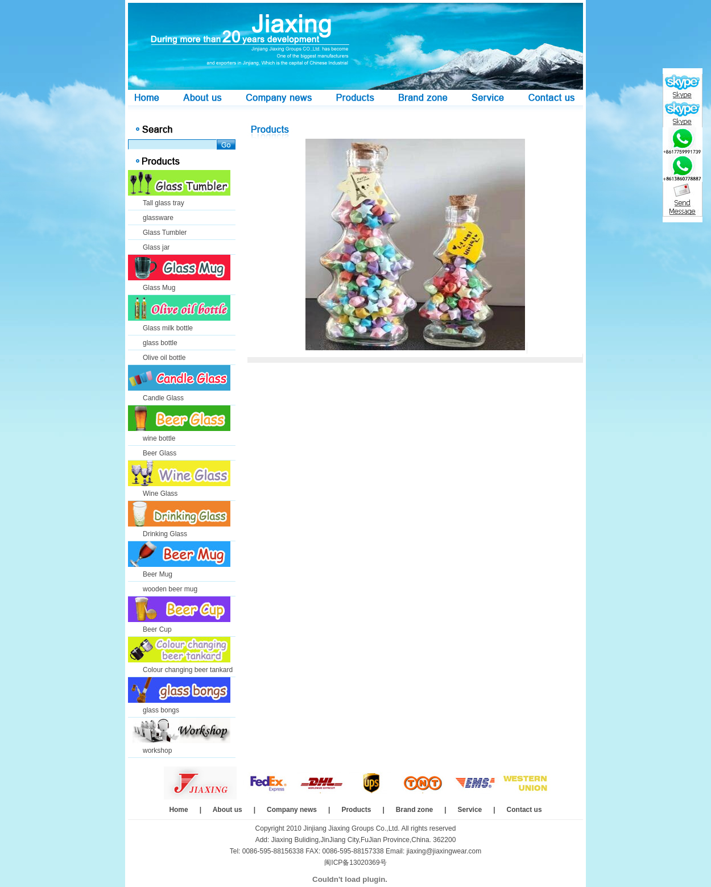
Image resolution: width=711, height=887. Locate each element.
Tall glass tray (163, 203)
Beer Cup (157, 629)
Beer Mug (157, 574)
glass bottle (160, 343)
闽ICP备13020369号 (355, 863)
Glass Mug (159, 288)
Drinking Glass (165, 534)
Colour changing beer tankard (188, 670)
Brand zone (414, 810)
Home (178, 810)
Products (356, 810)
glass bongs (161, 710)
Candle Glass (163, 398)
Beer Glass (159, 453)
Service (470, 810)
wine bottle (159, 438)
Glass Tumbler (165, 233)
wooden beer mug (170, 589)
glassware (158, 218)
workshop (157, 751)
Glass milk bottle (168, 328)
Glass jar (156, 247)
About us (227, 810)
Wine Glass (160, 494)
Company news (292, 810)
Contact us (524, 810)
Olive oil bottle (164, 358)
